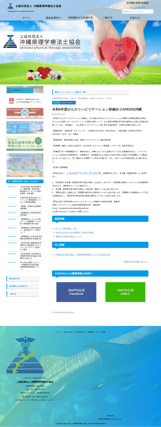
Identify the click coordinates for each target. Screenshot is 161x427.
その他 (56, 312)
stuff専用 (143, 7)
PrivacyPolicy (79, 332)
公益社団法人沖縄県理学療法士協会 (35, 378)
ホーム (58, 332)
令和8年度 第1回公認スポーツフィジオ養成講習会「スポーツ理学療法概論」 (30, 200)
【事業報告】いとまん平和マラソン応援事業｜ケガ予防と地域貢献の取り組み (30, 221)
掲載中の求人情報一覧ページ (136, 262)
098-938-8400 (138, 3)
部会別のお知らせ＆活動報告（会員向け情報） (75, 232)
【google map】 (116, 419)
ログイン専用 (100, 332)
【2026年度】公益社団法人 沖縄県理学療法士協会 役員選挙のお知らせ (30, 256)
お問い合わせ (134, 7)
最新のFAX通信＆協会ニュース (68, 236)
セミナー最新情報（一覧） (67, 228)
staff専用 (90, 332)
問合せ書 (34, 400)
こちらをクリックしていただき (84, 173)
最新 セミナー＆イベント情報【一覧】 (71, 92)
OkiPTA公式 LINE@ (125, 292)
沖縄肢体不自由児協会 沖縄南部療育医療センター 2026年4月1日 (83, 254)
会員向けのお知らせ (67, 312)
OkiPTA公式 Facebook (76, 292)
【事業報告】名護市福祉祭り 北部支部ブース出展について (30, 230)
